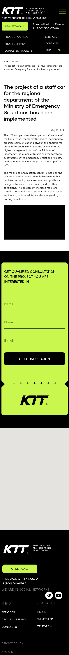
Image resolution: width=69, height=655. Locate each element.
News (15, 61)
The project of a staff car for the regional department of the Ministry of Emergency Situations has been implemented (33, 68)
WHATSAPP (45, 618)
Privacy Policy (12, 643)
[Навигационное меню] (62, 11)
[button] (15, 26)
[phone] (34, 322)
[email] (34, 340)
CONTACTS (9, 626)
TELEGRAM (44, 626)
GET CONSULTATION (34, 359)
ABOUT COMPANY (14, 619)
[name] (34, 303)
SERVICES (8, 612)
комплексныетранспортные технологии (35, 10)
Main (6, 61)
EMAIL (41, 611)
